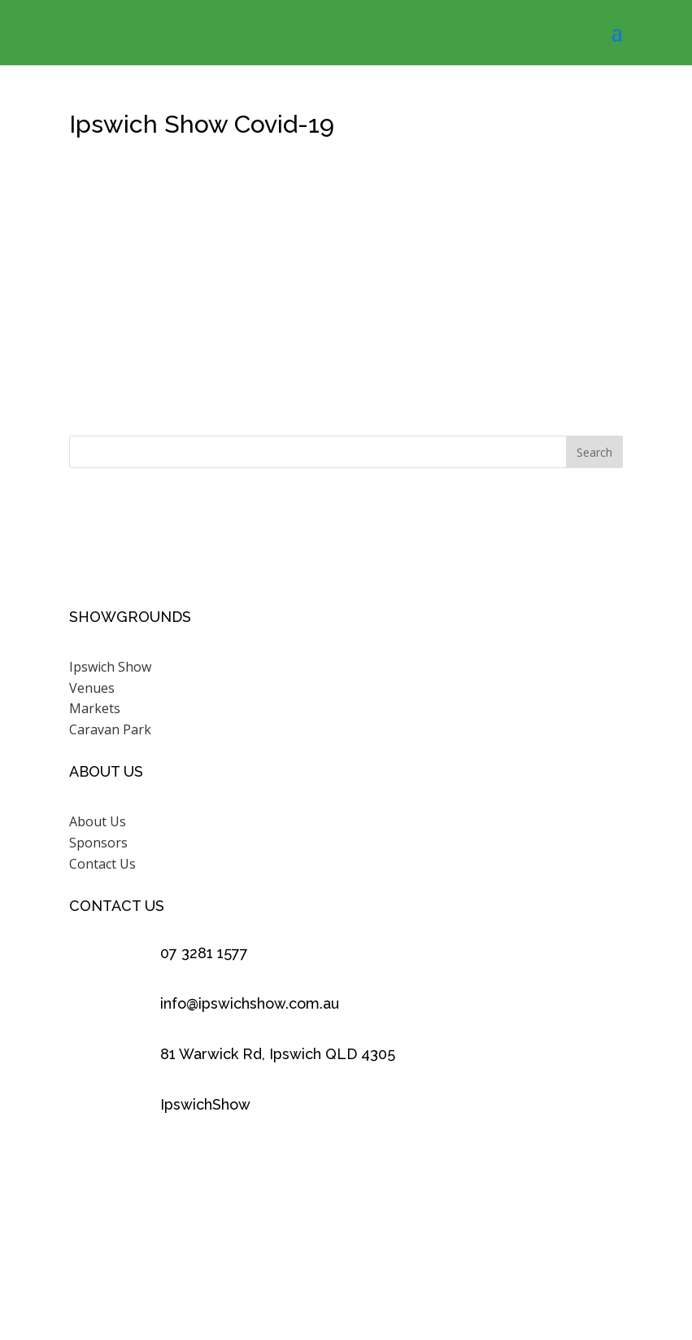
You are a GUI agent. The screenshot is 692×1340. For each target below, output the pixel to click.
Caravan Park (110, 729)
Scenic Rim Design (543, 1263)
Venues (92, 688)
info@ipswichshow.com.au (249, 1003)
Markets (94, 708)
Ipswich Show (110, 667)
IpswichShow (205, 1104)
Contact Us (102, 864)
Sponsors (98, 843)
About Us (97, 821)
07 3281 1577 (204, 952)
